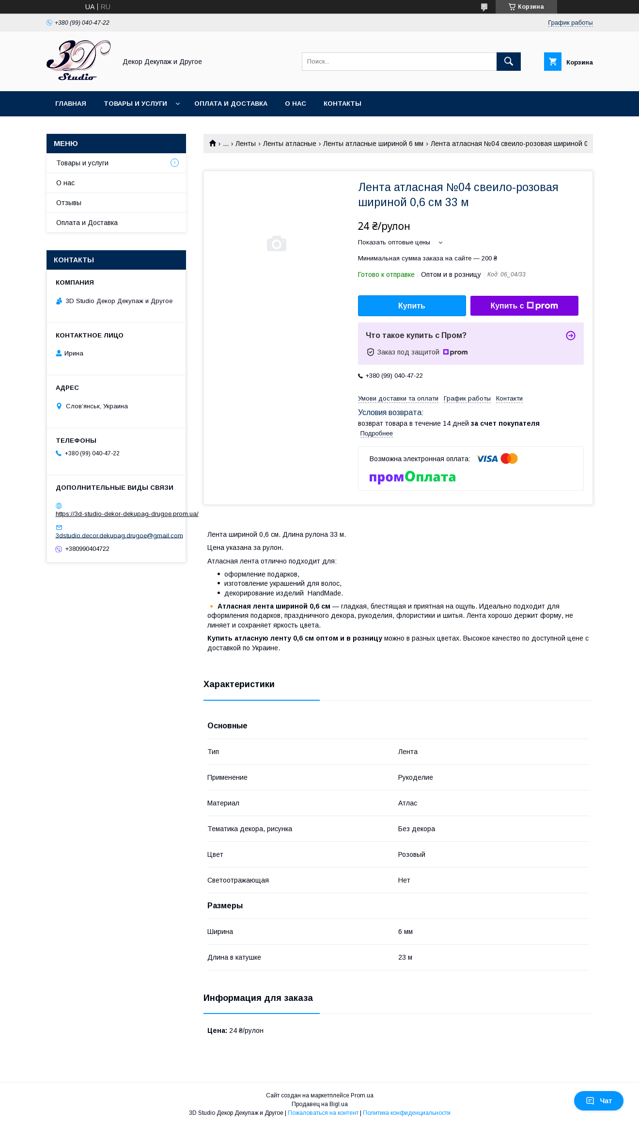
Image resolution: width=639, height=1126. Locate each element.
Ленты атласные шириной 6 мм (373, 143)
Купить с (524, 306)
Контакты (342, 103)
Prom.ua (362, 1095)
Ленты (245, 143)
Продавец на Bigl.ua (320, 1104)
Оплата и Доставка (230, 103)
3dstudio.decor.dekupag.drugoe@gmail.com (119, 535)
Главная (70, 103)
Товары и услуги (135, 103)
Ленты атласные (289, 143)
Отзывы (68, 203)
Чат (599, 1100)
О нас (295, 103)
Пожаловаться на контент (323, 1113)
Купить (411, 306)
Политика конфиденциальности (407, 1113)
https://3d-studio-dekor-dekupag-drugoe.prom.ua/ (127, 513)
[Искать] (509, 61)
